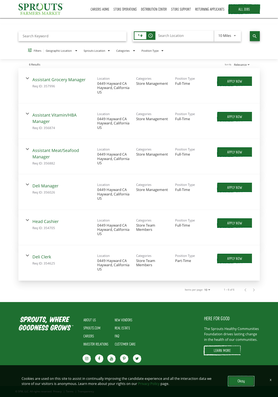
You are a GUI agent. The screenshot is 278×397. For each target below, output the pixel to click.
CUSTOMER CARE (125, 344)
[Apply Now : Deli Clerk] (234, 258)
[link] (139, 85)
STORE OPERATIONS (125, 9)
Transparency (86, 391)
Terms (69, 391)
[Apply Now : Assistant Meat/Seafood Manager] (234, 152)
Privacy (57, 391)
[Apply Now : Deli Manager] (234, 187)
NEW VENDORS (123, 320)
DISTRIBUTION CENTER (154, 9)
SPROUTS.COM (91, 328)
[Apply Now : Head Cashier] (234, 223)
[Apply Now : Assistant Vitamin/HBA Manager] (234, 116)
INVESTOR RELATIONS (95, 344)
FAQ (117, 336)
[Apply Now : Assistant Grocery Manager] (234, 81)
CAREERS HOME (100, 9)
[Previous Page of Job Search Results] (245, 290)
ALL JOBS (244, 9)
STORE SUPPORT (181, 9)
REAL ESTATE (122, 328)
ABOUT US (89, 320)
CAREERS (88, 336)
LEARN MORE (222, 350)
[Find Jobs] (255, 36)
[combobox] (72, 36)
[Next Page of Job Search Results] (254, 290)
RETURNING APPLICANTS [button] (209, 9)
